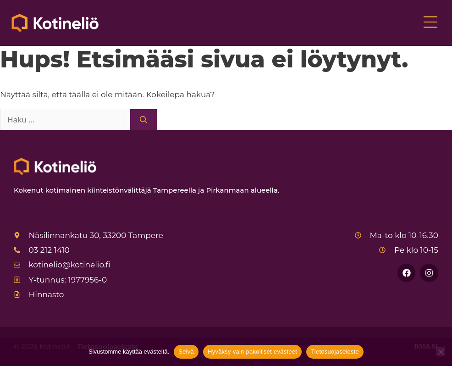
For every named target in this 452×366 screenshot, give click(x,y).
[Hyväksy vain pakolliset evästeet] (440, 351)
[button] (430, 22)
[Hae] (143, 119)
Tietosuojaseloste (335, 351)
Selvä (186, 351)
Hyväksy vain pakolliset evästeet (252, 351)
